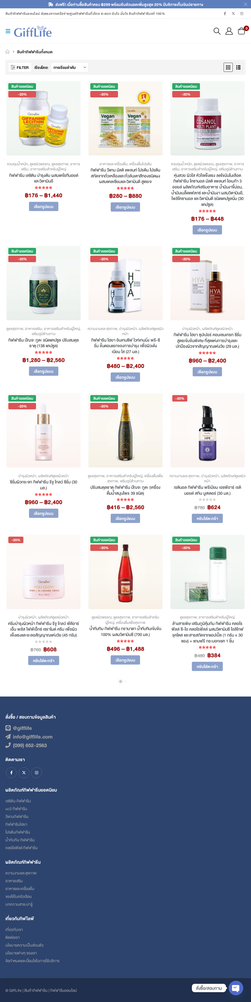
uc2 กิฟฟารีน (16, 808)
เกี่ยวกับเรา (14, 929)
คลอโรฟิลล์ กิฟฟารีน (21, 847)
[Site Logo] (33, 31)
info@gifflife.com (29, 736)
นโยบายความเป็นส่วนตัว (24, 945)
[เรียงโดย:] (69, 67)
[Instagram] (241, 13)
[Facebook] (224, 13)
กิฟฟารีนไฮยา (16, 824)
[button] (9, 31)
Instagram (36, 772)
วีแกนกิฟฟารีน (16, 816)
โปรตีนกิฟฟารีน (17, 832)
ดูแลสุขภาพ (60, 164)
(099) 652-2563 (26, 745)
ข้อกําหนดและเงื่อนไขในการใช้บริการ (32, 960)
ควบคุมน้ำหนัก (17, 164)
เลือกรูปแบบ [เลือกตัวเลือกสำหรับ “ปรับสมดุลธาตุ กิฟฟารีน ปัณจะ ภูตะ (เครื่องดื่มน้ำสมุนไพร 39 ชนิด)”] (125, 518)
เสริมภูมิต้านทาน (231, 169)
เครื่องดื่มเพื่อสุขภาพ (130, 622)
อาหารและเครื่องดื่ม (113, 164)
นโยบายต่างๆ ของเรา (21, 953)
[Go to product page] (43, 118)
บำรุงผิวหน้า (128, 328)
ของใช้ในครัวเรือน (18, 896)
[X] (233, 13)
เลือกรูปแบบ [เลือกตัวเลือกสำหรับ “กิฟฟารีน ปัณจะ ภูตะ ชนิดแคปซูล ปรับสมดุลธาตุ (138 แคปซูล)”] (43, 371)
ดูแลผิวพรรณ (40, 164)
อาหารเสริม (33, 328)
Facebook (11, 772)
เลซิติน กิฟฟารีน (18, 800)
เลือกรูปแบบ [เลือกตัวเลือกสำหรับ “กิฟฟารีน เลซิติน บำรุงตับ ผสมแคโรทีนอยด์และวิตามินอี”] (43, 206)
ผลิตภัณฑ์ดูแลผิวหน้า (142, 331)
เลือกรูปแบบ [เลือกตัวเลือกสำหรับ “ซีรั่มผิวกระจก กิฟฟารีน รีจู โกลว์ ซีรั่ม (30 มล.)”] (43, 513)
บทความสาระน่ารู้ (19, 904)
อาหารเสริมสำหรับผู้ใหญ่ (48, 169)
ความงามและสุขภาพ (102, 328)
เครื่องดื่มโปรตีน (140, 164)
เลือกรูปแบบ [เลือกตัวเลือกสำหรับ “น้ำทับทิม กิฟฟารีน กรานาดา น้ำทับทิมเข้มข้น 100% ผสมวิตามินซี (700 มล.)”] (125, 660)
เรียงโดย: (41, 67)
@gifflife (18, 728)
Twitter (24, 772)
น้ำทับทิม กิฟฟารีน (20, 839)
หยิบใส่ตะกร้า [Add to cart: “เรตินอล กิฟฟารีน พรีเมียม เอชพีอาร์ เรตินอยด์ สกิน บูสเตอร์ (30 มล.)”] (207, 518)
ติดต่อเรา (12, 937)
